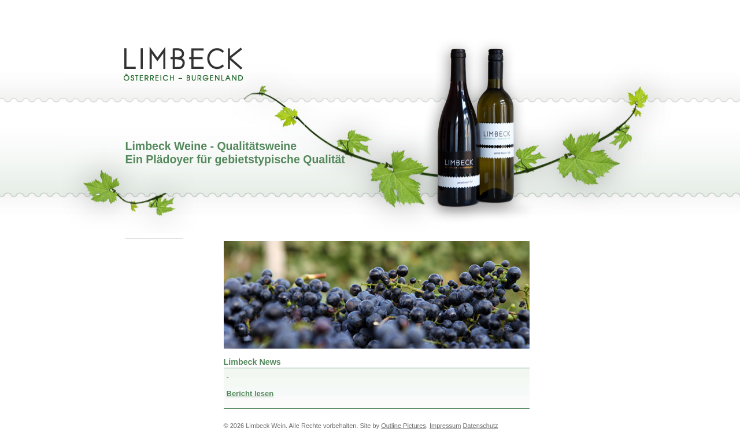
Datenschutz (480, 425)
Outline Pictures (403, 425)
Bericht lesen (250, 393)
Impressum (445, 425)
